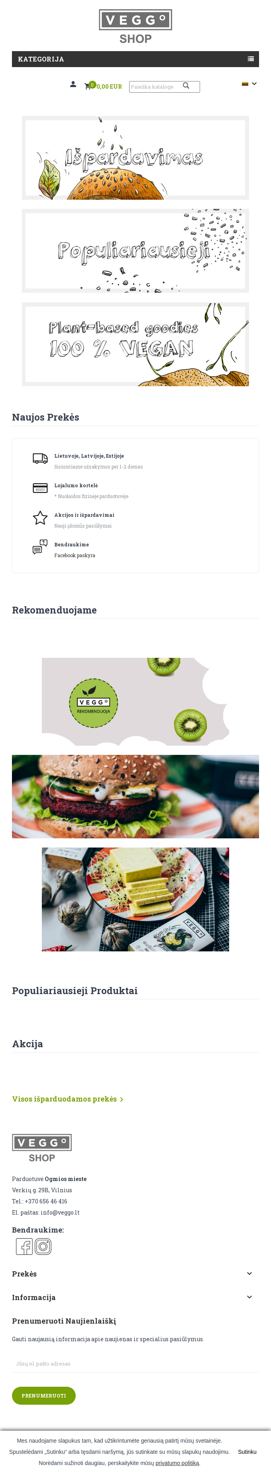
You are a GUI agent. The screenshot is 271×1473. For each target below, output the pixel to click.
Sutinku (247, 1452)
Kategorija (41, 59)
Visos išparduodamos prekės (69, 1099)
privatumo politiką (177, 1463)
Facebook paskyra (74, 555)
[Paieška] (164, 87)
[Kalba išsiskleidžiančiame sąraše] (250, 84)
